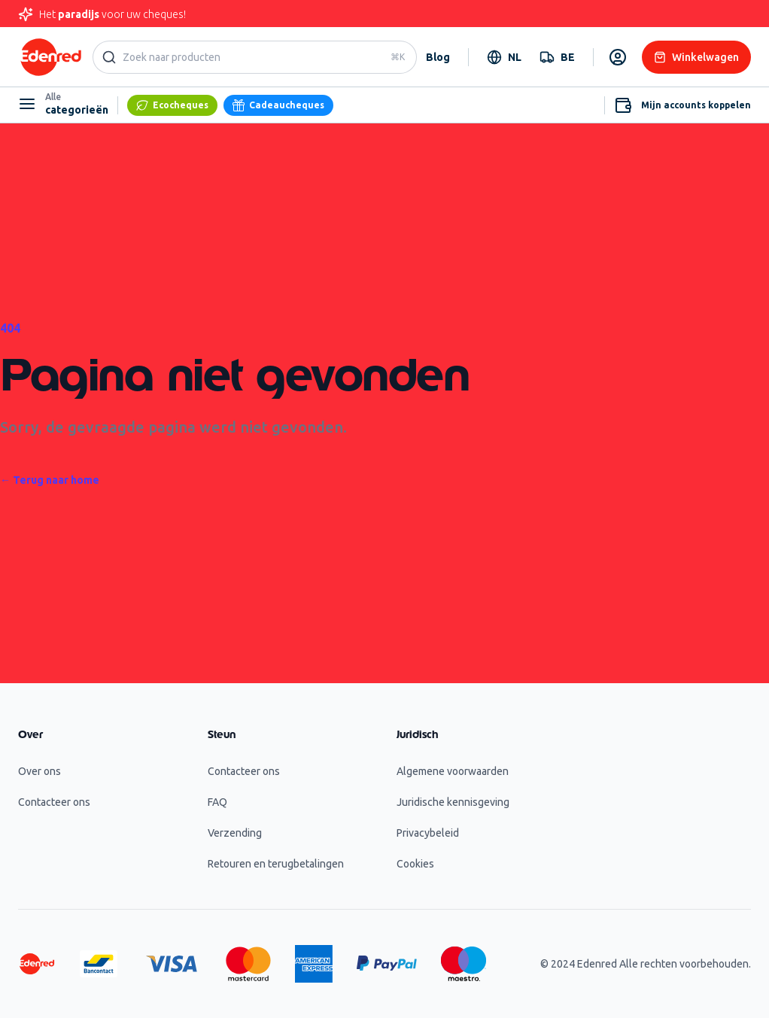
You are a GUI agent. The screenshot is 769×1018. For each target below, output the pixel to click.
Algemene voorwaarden (453, 771)
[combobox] (504, 57)
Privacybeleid (428, 833)
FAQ (217, 802)
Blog (438, 57)
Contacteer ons (54, 802)
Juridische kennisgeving (453, 802)
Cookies (415, 864)
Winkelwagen (696, 57)
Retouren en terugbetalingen (276, 864)
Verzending (235, 833)
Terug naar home (49, 480)
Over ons (39, 771)
